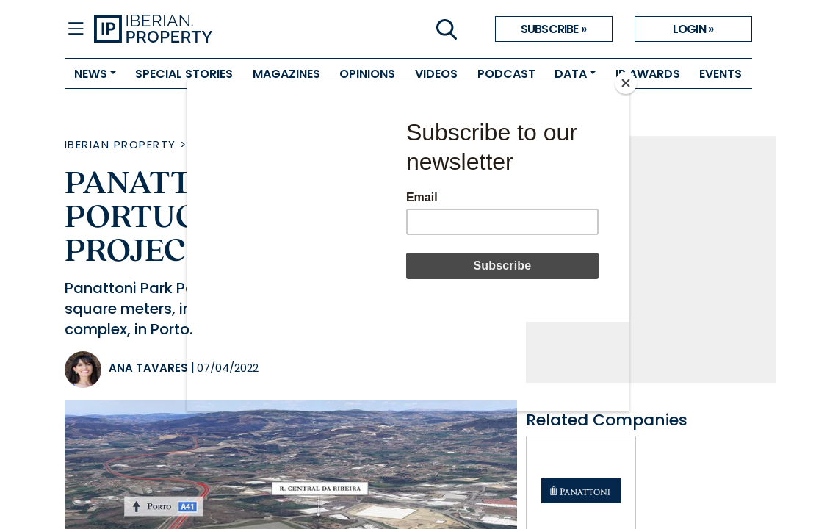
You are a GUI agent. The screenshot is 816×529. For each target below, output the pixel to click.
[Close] (626, 83)
